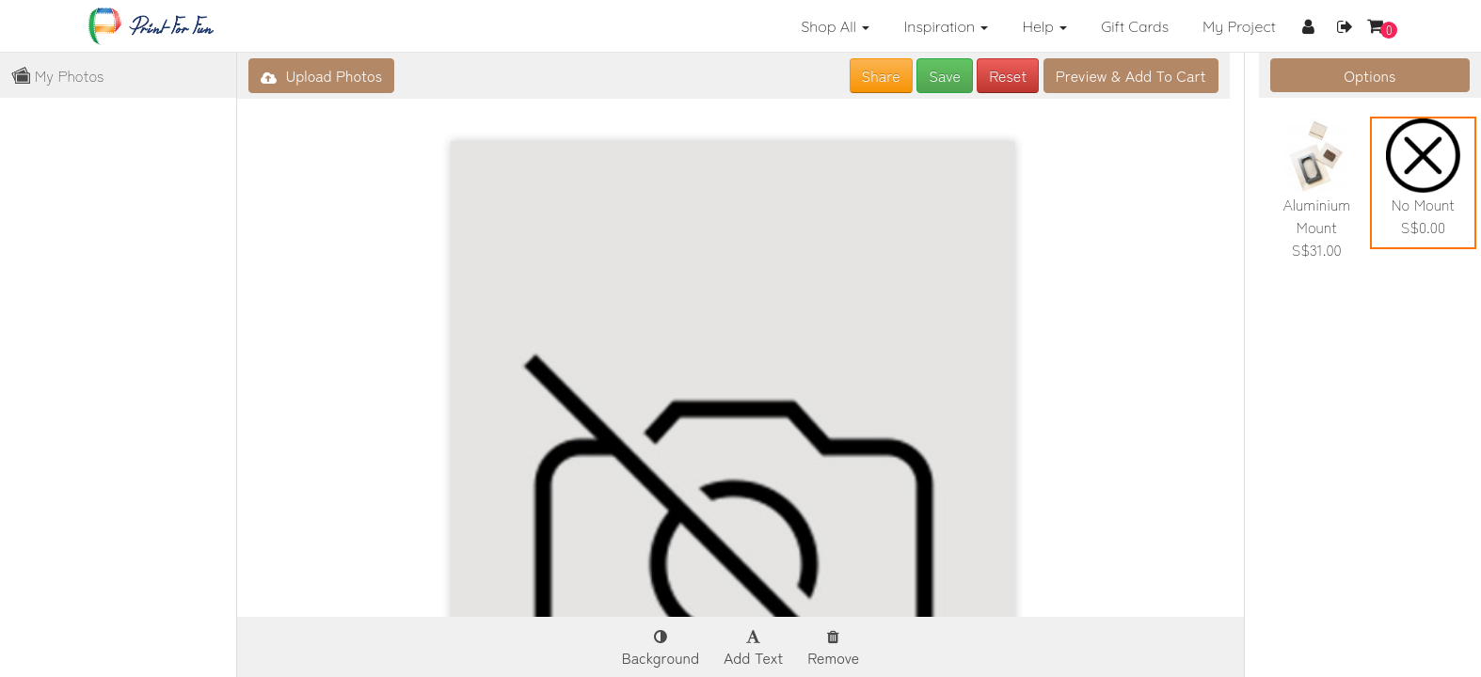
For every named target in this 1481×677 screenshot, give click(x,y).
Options (1369, 75)
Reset (1008, 75)
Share (881, 75)
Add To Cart (1131, 75)
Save (945, 75)
